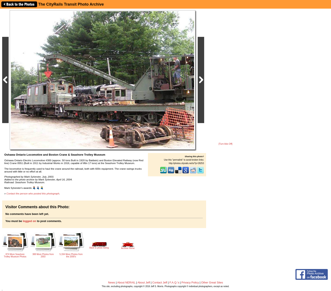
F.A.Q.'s (174, 282)
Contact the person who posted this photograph (32, 193)
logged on (29, 221)
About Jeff (143, 282)
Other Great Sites (212, 282)
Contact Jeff (159, 282)
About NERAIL (126, 282)
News (111, 282)
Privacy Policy (190, 282)
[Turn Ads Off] (225, 144)
